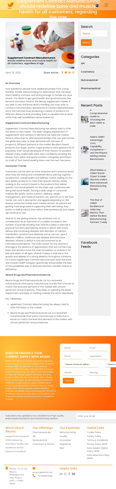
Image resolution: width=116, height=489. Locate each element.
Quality (63, 436)
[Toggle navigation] (106, 5)
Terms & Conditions (97, 440)
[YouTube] (74, 474)
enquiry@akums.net (42, 472)
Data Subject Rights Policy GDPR (97, 449)
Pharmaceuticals (42, 432)
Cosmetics (87, 72)
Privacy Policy (94, 436)
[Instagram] (66, 474)
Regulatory (65, 444)
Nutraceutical (89, 80)
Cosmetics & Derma (43, 444)
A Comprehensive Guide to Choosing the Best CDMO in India (98, 118)
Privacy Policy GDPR (97, 444)
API (83, 63)
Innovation (65, 440)
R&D (62, 448)
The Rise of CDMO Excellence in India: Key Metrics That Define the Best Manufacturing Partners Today (98, 211)
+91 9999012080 (45, 475)
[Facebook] (70, 474)
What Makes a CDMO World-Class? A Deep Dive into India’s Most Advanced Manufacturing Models (98, 179)
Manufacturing (68, 432)
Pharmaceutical (90, 88)
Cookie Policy (94, 432)
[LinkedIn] (62, 474)
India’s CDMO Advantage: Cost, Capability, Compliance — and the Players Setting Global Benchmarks (98, 148)
